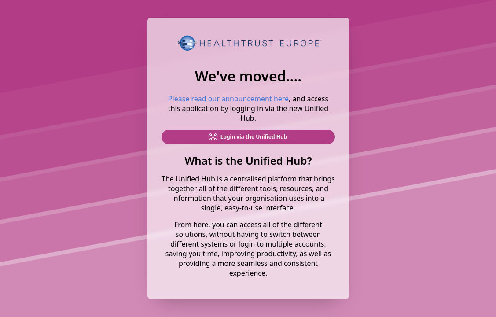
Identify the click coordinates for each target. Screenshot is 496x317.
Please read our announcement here (228, 99)
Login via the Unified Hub (248, 137)
